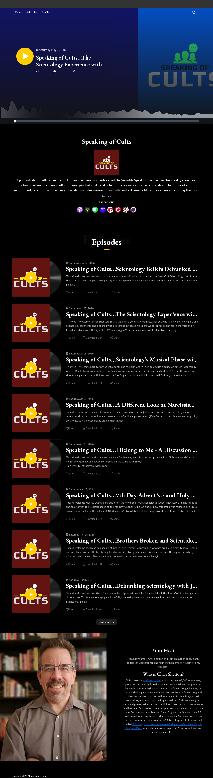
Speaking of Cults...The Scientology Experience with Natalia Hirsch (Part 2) (69, 61)
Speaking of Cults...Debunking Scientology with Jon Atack (132, 586)
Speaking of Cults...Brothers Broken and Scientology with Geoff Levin (132, 540)
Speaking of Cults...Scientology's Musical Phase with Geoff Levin (132, 359)
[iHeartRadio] (110, 209)
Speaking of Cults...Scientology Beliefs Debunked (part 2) (132, 269)
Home (18, 12)
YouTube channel (152, 680)
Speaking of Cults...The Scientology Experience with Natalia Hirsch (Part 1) (132, 314)
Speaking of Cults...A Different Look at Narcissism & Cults (132, 405)
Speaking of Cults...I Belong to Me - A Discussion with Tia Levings (132, 450)
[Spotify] (95, 209)
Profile (45, 12)
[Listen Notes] (126, 209)
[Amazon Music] (103, 209)
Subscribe (32, 12)
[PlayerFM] (118, 209)
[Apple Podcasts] (80, 209)
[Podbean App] (87, 209)
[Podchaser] (133, 209)
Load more (107, 622)
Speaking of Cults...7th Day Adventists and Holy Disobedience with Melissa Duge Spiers (132, 495)
